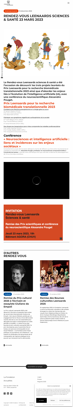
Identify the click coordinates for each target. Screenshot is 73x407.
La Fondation (9, 377)
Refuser (53, 400)
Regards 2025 (41, 381)
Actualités (8, 381)
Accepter (41, 400)
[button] (70, 386)
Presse (39, 379)
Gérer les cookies (31, 404)
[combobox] (36, 367)
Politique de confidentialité (58, 404)
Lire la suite (8, 345)
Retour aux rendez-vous (2, 70)
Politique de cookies (47, 404)
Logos (39, 377)
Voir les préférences (64, 400)
